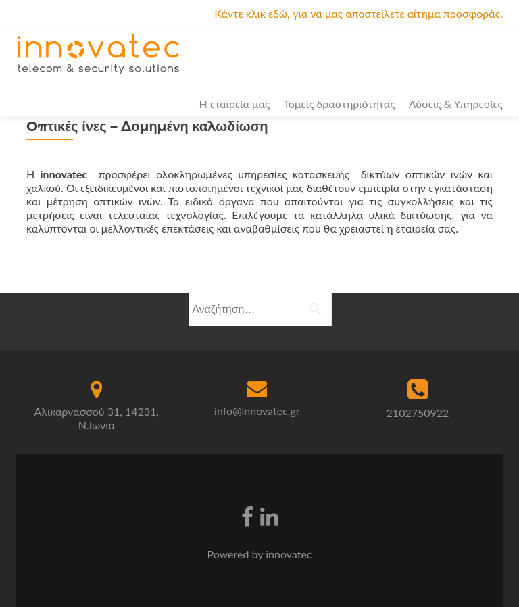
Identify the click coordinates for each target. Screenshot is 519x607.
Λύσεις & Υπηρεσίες (456, 103)
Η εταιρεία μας (234, 103)
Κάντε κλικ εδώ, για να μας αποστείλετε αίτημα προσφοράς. (358, 13)
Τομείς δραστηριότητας (339, 103)
